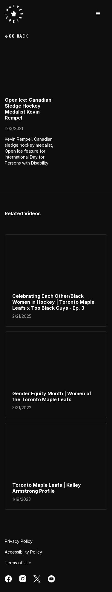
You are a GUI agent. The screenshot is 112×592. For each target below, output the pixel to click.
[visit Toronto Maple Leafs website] (14, 13)
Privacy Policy (19, 541)
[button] (98, 14)
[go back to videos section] (56, 36)
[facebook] (8, 579)
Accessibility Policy (23, 551)
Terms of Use (18, 562)
